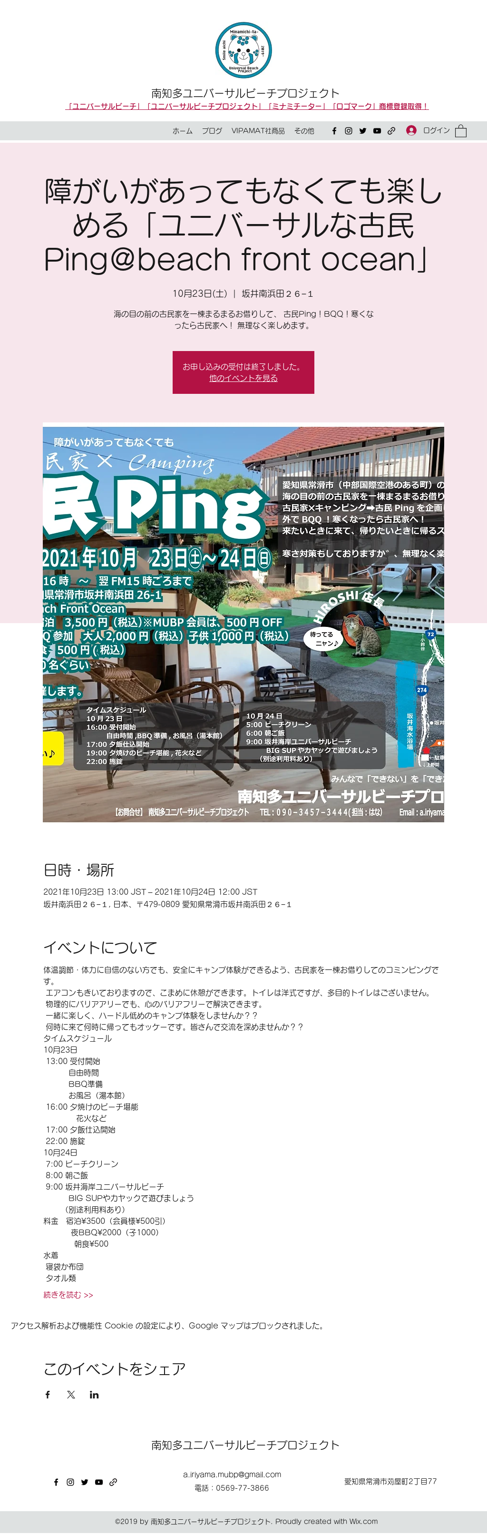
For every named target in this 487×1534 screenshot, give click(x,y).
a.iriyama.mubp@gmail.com (232, 1474)
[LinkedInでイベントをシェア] (94, 1394)
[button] (461, 130)
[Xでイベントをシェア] (71, 1394)
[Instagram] (348, 131)
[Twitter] (363, 131)
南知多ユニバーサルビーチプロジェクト (245, 93)
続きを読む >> (68, 1295)
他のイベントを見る (243, 378)
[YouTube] (377, 131)
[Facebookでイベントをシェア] (47, 1394)
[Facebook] (334, 131)
